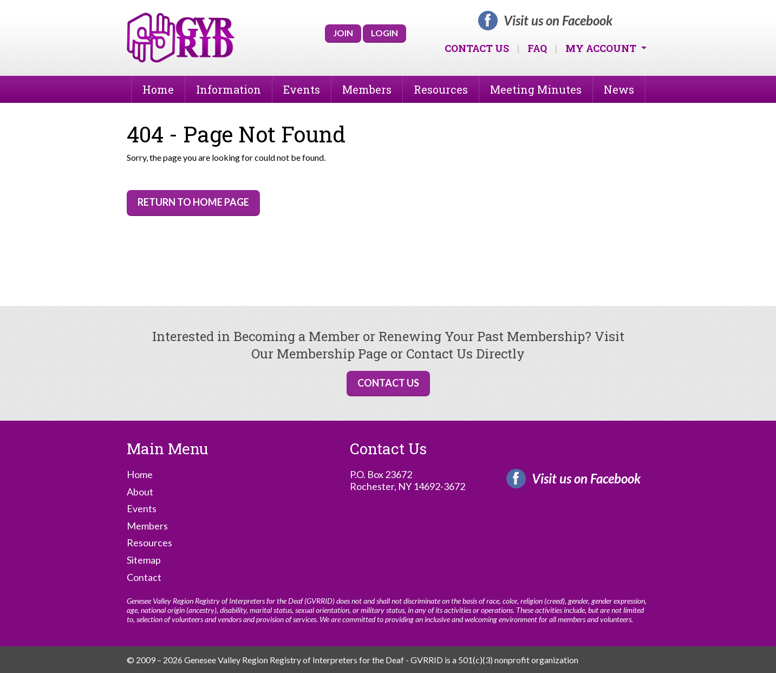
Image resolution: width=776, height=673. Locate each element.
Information (228, 89)
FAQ (537, 48)
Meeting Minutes (536, 89)
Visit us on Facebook (558, 20)
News (619, 89)
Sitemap (144, 560)
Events (301, 89)
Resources (441, 89)
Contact (144, 577)
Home (158, 89)
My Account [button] (601, 48)
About (140, 492)
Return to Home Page (193, 202)
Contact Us (477, 48)
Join (343, 33)
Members (367, 89)
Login (384, 33)
